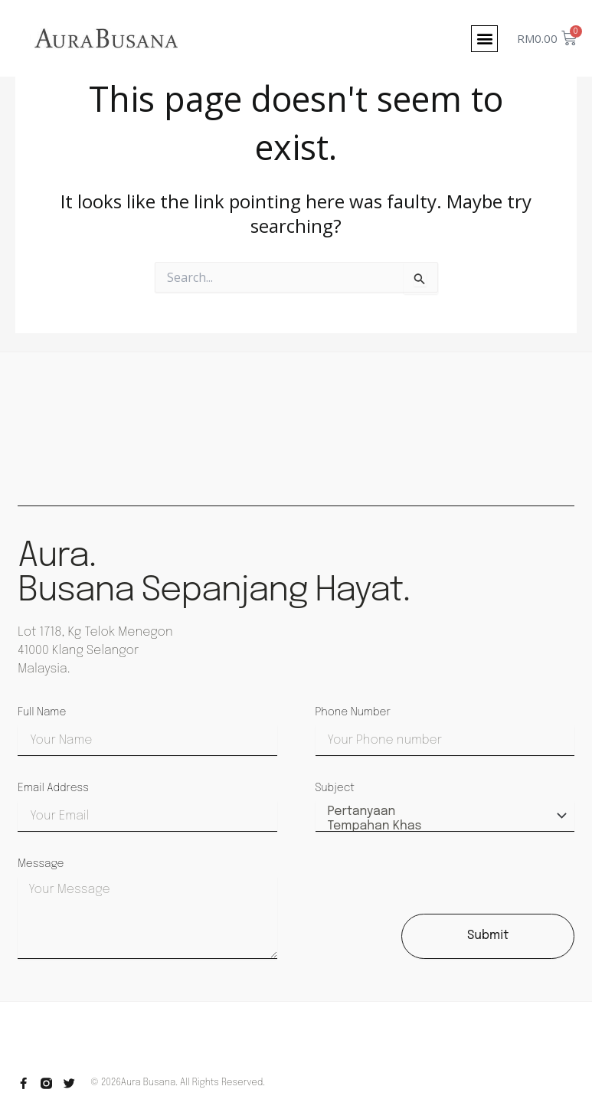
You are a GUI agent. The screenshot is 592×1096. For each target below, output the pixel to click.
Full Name (42, 712)
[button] (484, 38)
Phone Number (353, 712)
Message (41, 864)
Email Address (53, 788)
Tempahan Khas (442, 827)
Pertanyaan (442, 812)
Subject (335, 788)
